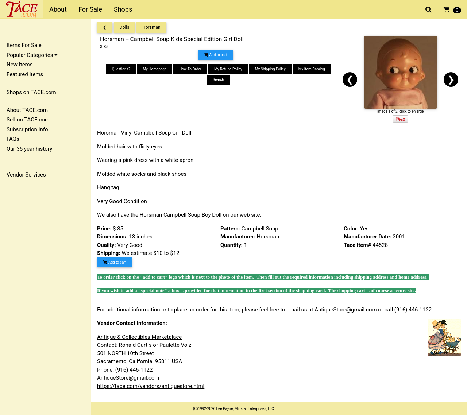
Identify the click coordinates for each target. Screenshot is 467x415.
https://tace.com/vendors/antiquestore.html (150, 386)
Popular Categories (32, 55)
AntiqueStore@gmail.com (345, 309)
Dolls (125, 27)
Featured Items (25, 74)
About (58, 9)
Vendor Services (26, 174)
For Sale (90, 9)
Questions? (121, 69)
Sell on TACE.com (28, 119)
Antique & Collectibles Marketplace (139, 337)
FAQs (13, 139)
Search (218, 80)
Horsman (151, 27)
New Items (19, 64)
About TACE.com (27, 110)
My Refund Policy (228, 69)
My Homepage (154, 69)
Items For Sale (24, 45)
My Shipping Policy (270, 69)
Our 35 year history (29, 149)
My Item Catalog (311, 69)
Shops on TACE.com (31, 92)
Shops (123, 9)
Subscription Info (27, 129)
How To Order (190, 69)
